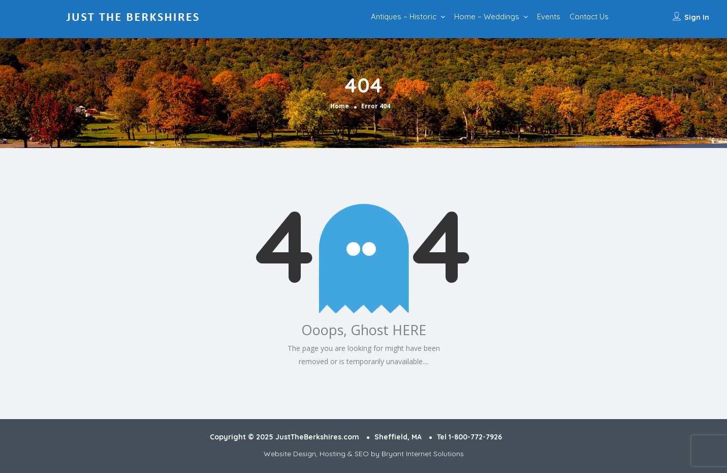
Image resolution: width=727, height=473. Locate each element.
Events (548, 16)
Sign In (696, 17)
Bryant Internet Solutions (423, 453)
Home (339, 106)
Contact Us (589, 16)
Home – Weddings (486, 16)
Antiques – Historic (403, 16)
